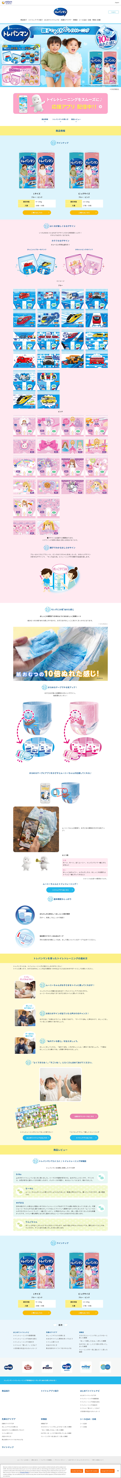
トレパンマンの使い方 (60, 119)
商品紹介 (6, 1390)
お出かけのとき (51, 1345)
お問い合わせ (34, 1460)
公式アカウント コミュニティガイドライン (79, 1460)
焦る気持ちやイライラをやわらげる (59, 1348)
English (113, 12)
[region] (60, 1471)
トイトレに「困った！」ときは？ (25, 1345)
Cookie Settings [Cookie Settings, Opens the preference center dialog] (77, 1471)
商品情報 (45, 119)
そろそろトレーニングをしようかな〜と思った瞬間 (56, 1427)
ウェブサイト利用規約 (46, 1460)
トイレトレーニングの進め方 (23, 1342)
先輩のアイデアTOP (8, 1423)
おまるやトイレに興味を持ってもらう (59, 1339)
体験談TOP (44, 1423)
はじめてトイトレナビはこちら (36, 1138)
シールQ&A (83, 1423)
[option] (12, 1367)
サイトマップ (8, 1447)
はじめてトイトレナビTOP (88, 1395)
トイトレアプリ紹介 (50, 1390)
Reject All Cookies (92, 1471)
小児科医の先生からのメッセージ (25, 1348)
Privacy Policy (24, 1472)
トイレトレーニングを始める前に (25, 1339)
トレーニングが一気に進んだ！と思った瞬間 (54, 1436)
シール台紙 (83, 1427)
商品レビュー (76, 119)
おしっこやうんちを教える (55, 1335)
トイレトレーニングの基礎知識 (24, 1335)
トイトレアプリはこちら (60, 890)
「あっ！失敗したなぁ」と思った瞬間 (92, 1341)
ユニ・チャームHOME (23, 1460)
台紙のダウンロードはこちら (84, 1116)
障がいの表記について (98, 1460)
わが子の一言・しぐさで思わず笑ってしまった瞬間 (56, 1433)
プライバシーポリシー (60, 1460)
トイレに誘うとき (52, 1342)
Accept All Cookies (107, 1471)
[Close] (118, 1471)
